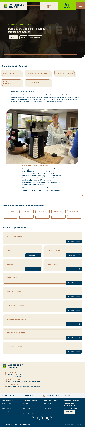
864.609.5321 (13, 386)
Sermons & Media (50, 401)
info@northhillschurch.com (30, 386)
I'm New (67, 8)
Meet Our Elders (71, 406)
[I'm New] (67, 4)
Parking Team (30, 292)
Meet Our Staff (70, 408)
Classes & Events (71, 401)
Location (12, 372)
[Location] (5, 373)
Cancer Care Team (31, 319)
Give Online (69, 403)
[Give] (49, 4)
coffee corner (30, 347)
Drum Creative (77, 424)
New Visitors (7, 401)
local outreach (30, 305)
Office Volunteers (31, 333)
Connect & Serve (30, 401)
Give (48, 7)
